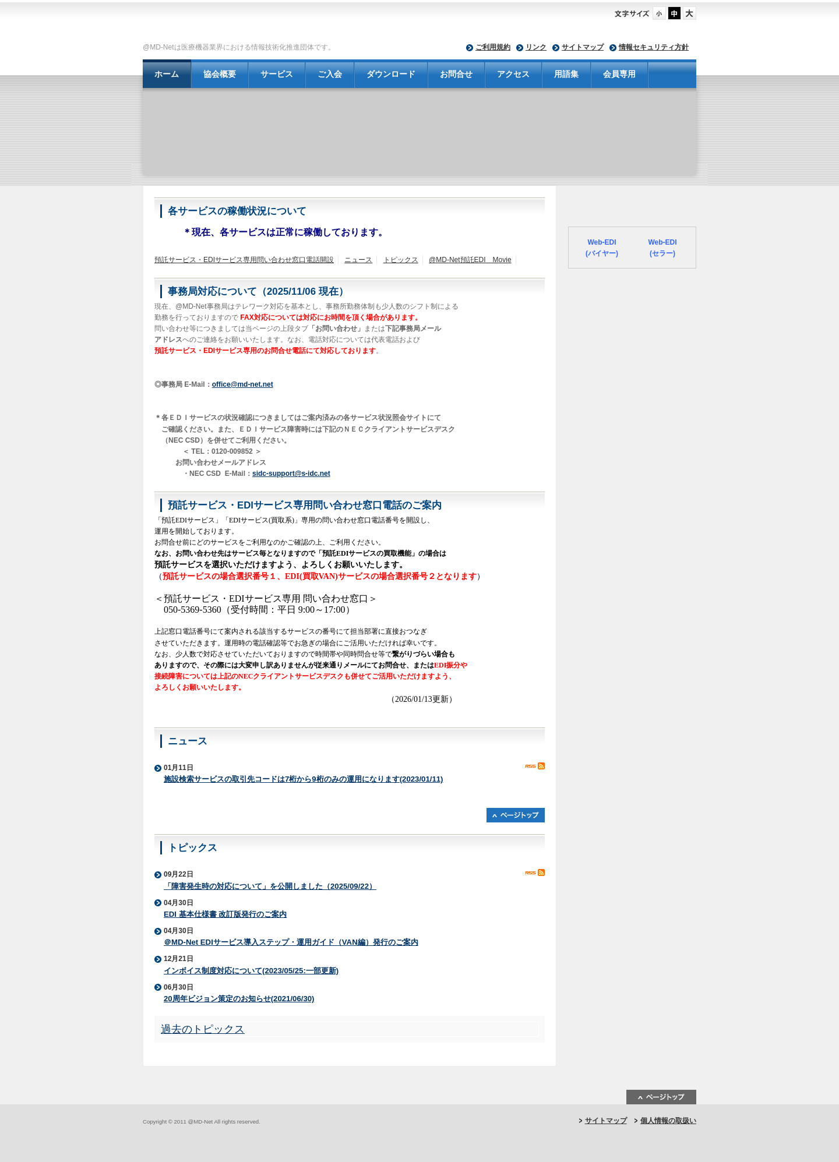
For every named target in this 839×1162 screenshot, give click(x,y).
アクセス (513, 74)
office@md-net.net (242, 384)
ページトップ (661, 1097)
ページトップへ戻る (516, 815)
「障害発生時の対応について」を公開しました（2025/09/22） (270, 886)
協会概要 (219, 74)
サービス (276, 74)
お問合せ (456, 74)
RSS (535, 765)
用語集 (566, 74)
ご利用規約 (492, 47)
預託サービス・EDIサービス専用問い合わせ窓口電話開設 (244, 260)
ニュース (358, 260)
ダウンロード (390, 74)
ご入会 (330, 74)
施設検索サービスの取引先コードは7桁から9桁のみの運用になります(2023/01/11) (303, 779)
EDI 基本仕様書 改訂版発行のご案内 (225, 914)
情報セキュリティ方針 (654, 47)
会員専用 (619, 74)
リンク (536, 47)
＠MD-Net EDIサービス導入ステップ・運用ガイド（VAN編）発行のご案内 (291, 942)
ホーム (166, 74)
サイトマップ (583, 47)
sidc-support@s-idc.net (291, 473)
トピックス (400, 260)
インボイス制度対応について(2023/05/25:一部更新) (251, 970)
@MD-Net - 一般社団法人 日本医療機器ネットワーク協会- (332, 24)
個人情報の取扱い (668, 1121)
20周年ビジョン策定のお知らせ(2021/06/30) (239, 998)
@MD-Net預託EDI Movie (470, 260)
